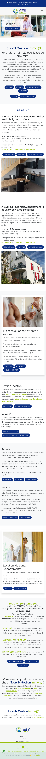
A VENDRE (23, 91)
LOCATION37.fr (7, 616)
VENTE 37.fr (31, 604)
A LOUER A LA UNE (33, 87)
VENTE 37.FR (23, 665)
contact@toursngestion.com (28, 2)
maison (8, 394)
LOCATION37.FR (20, 588)
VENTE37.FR (20, 366)
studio (24, 394)
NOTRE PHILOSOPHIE (22, 406)
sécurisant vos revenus (23, 399)
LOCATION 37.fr (16, 604)
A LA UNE (21, 154)
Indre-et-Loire (39, 717)
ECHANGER (7, 406)
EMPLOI (14, 96)
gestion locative (11, 691)
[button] (3, 19)
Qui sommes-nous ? (23, 741)
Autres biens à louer (35, 154)
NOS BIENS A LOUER (10, 431)
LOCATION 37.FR (31, 661)
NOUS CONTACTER (27, 96)
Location (23, 739)
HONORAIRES (31, 479)
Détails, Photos (9, 154)
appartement (16, 394)
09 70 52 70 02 (23, 4)
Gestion (23, 736)
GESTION (9, 87)
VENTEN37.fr (7, 628)
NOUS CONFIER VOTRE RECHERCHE (16, 435)
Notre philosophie (12, 28)
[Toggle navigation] (42, 11)
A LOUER (19, 87)
